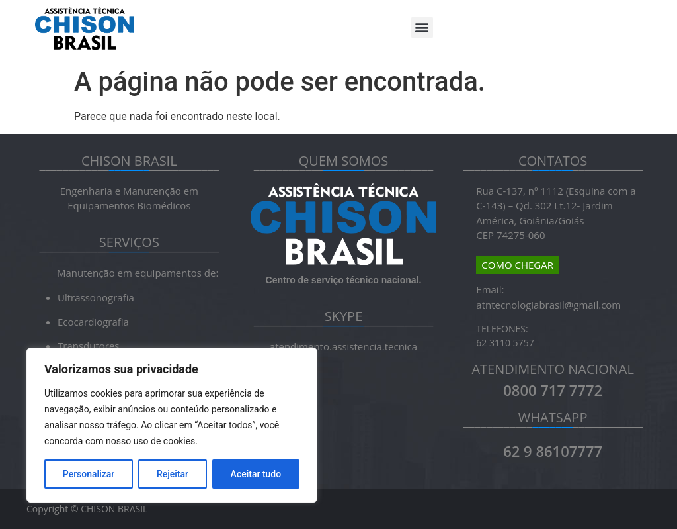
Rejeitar (172, 474)
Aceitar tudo (256, 474)
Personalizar (88, 474)
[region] (171, 425)
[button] (422, 27)
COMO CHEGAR (517, 264)
